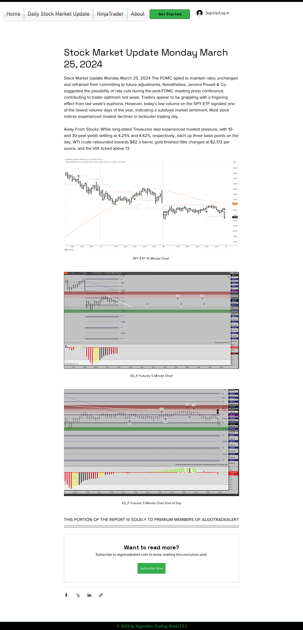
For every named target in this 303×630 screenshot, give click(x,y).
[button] (110, 14)
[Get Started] (170, 14)
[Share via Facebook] (66, 595)
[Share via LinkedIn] (89, 595)
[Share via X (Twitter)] (78, 595)
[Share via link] (101, 595)
